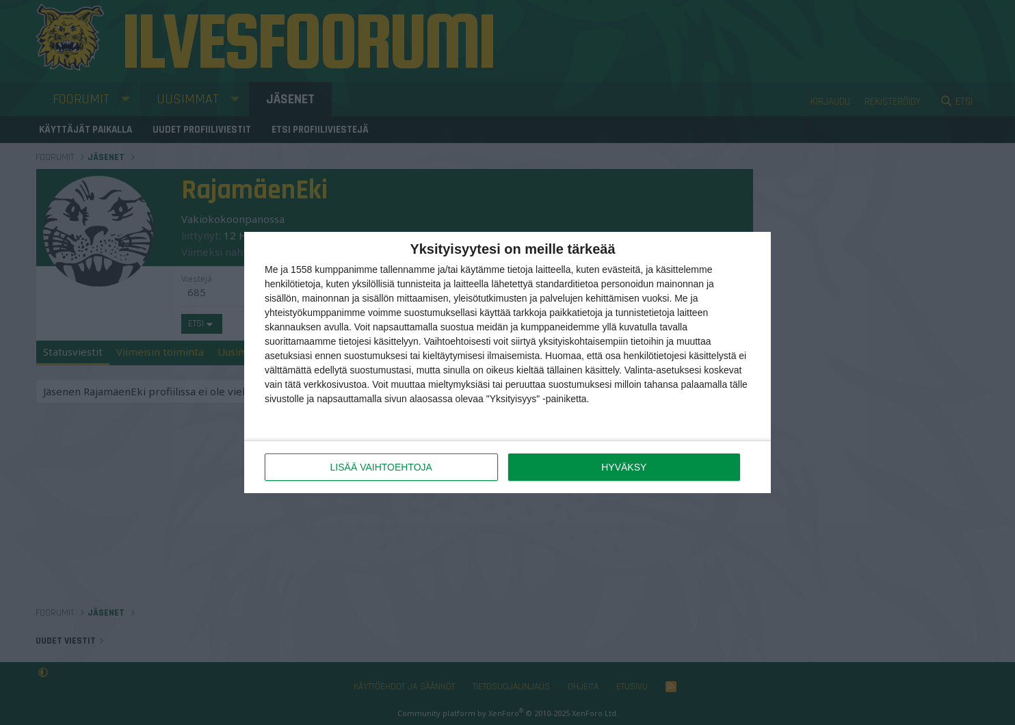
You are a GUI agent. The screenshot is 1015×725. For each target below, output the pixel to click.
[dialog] (507, 362)
